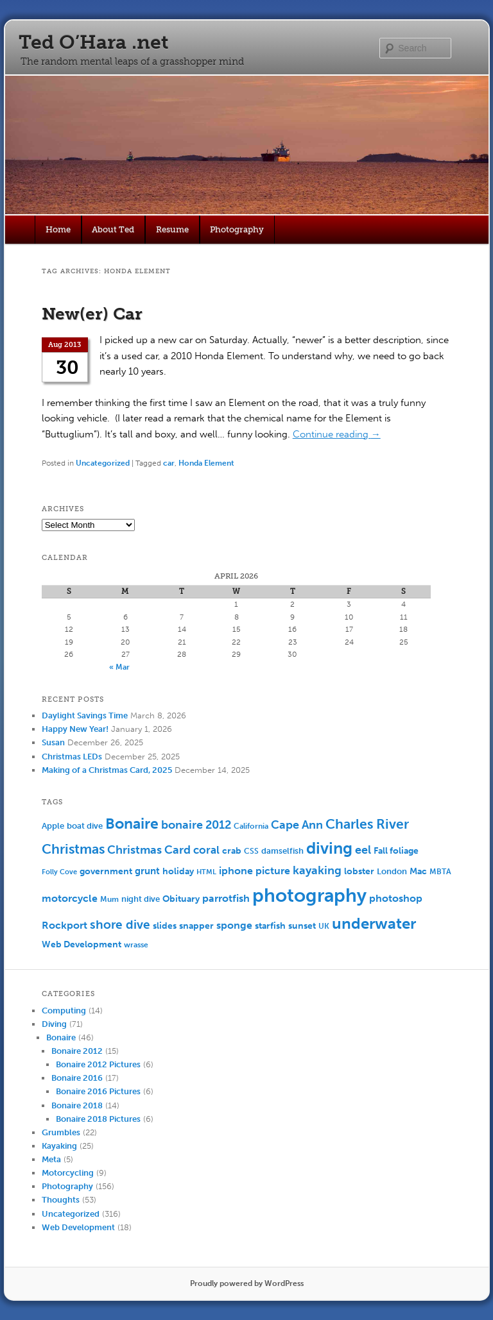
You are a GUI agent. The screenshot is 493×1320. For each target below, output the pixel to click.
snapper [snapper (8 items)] (196, 925)
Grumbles (61, 1132)
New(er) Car (92, 314)
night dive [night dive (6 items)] (140, 899)
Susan (53, 742)
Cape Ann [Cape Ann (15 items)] (297, 825)
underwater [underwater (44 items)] (374, 923)
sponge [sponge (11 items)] (234, 925)
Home (58, 229)
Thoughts (61, 1200)
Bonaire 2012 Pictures (98, 1064)
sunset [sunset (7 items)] (302, 925)
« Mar (119, 667)
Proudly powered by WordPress (247, 1283)
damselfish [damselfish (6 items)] (282, 851)
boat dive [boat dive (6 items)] (85, 826)
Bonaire (61, 1037)
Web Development (78, 1227)
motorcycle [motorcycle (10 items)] (70, 898)
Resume (172, 229)
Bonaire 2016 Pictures (98, 1091)
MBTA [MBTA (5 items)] (440, 871)
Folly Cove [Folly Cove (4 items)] (59, 872)
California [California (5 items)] (251, 826)
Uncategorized (103, 463)
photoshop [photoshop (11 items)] (395, 898)
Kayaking (59, 1146)
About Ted (113, 229)
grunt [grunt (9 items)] (147, 871)
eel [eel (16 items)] (363, 850)
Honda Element (206, 463)
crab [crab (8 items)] (231, 850)
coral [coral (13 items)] (206, 849)
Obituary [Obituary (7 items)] (181, 898)
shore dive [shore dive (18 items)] (120, 924)
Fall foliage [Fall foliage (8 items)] (396, 850)
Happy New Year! (75, 729)
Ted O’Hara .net (93, 42)
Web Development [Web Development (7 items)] (81, 944)
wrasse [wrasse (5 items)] (136, 944)
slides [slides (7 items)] (165, 925)
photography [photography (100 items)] (309, 895)
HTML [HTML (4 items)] (206, 872)
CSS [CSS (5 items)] (251, 851)
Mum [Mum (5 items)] (109, 899)
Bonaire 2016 (77, 1078)
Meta (51, 1159)
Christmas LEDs (72, 756)
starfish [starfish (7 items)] (270, 925)
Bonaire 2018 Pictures (98, 1119)
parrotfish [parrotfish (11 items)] (226, 898)
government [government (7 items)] (106, 871)
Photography (237, 229)
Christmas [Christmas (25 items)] (73, 849)
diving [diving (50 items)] (329, 848)
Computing (64, 1010)
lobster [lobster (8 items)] (359, 871)
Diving (54, 1024)
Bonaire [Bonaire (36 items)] (132, 824)
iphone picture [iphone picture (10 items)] (254, 871)
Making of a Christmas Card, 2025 (107, 770)
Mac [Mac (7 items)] (418, 871)
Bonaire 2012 (77, 1051)
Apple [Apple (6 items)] (53, 826)
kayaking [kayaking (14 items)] (317, 870)
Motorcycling (68, 1173)
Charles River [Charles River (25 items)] (367, 824)
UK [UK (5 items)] (323, 926)
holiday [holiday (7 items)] (178, 871)
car (169, 463)
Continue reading (337, 434)
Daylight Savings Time (85, 715)
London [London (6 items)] (392, 871)
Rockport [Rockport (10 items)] (64, 925)
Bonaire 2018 (77, 1105)
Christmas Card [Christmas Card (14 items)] (149, 850)
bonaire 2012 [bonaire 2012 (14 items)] (196, 825)
